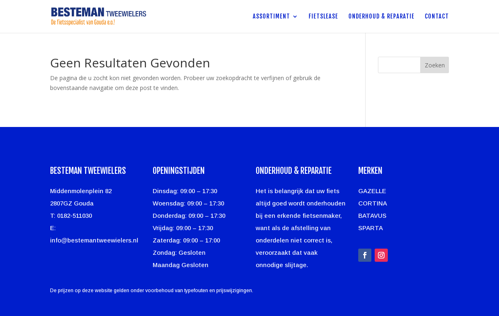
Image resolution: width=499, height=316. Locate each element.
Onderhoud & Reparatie (381, 17)
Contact (437, 17)
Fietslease (323, 17)
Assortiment (271, 17)
